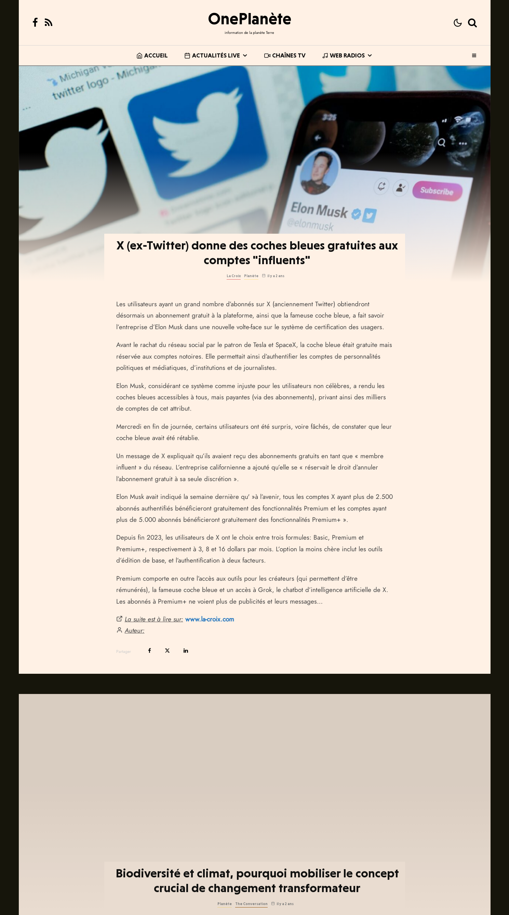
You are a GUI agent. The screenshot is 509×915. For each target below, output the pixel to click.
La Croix (234, 276)
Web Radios (343, 55)
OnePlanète (249, 18)
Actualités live (212, 55)
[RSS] (48, 22)
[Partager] (149, 650)
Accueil (152, 55)
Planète (251, 276)
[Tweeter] (167, 650)
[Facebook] (35, 22)
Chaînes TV (285, 55)
